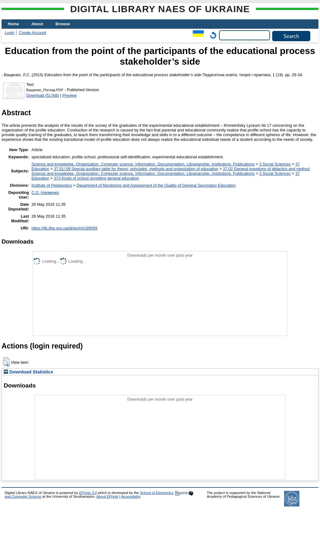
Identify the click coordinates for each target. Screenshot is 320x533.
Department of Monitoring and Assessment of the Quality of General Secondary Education (156, 185)
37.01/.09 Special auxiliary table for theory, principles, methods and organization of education (136, 168)
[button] (6, 362)
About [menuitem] (37, 24)
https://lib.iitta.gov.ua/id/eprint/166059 (65, 228)
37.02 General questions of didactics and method (266, 168)
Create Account (32, 32)
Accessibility (131, 496)
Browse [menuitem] (63, 24)
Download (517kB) (42, 95)
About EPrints (107, 496)
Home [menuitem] (13, 24)
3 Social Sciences (275, 164)
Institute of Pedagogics (52, 185)
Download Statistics (28, 371)
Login (9, 32)
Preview (69, 95)
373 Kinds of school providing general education (96, 178)
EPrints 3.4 (88, 493)
